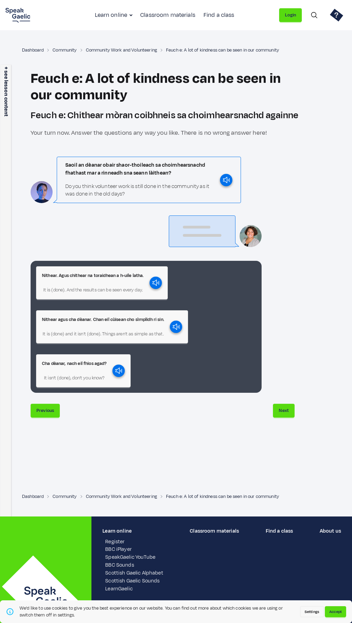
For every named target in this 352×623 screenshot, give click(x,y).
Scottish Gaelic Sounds (132, 581)
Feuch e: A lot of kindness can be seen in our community (222, 50)
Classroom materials (167, 15)
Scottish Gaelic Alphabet (134, 573)
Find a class (219, 15)
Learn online (111, 15)
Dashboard (33, 50)
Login (290, 15)
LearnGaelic (119, 588)
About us (330, 531)
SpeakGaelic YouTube (130, 557)
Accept (335, 611)
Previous (45, 411)
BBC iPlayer (118, 549)
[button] (102, 282)
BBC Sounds (119, 565)
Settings (312, 611)
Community (65, 50)
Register (114, 541)
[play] (226, 180)
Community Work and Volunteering (121, 50)
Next (284, 411)
